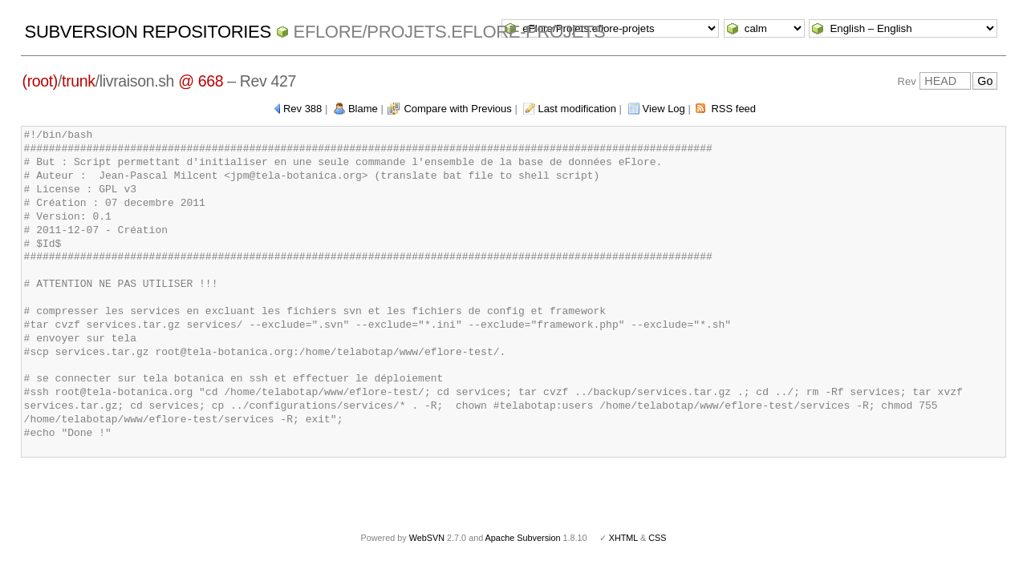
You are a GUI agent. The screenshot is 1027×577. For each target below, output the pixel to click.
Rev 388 (302, 109)
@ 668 (200, 81)
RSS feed (733, 109)
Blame (363, 109)
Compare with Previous (457, 109)
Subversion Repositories (148, 32)
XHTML (623, 538)
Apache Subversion (523, 538)
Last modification (577, 109)
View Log (664, 109)
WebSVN (426, 538)
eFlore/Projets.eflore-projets (450, 32)
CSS (657, 538)
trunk (78, 81)
